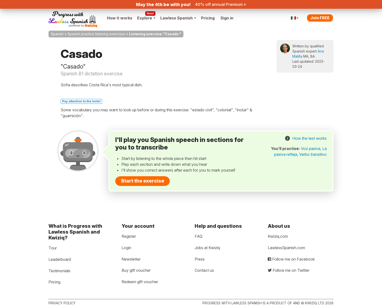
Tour (52, 248)
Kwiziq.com (278, 236)
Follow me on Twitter (288, 270)
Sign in (226, 18)
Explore (146, 18)
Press (200, 259)
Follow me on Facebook (291, 259)
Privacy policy (62, 303)
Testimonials (59, 270)
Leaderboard (59, 259)
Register (129, 236)
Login (126, 247)
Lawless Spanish (178, 18)
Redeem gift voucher (140, 281)
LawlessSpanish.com (286, 247)
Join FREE (320, 17)
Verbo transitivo (313, 154)
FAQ (198, 236)
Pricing (208, 18)
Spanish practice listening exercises (96, 34)
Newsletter (131, 259)
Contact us (204, 270)
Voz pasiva (310, 148)
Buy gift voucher (136, 270)
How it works (119, 18)
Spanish (57, 34)
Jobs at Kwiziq (207, 247)
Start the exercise (142, 181)
